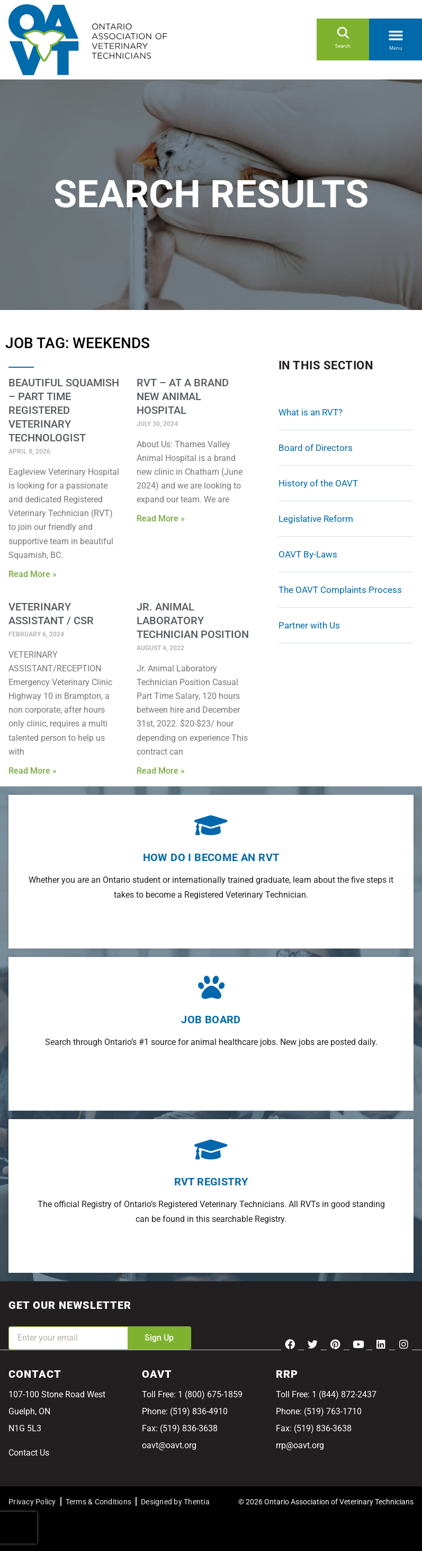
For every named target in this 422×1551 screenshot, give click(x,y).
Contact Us (28, 1453)
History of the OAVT (318, 483)
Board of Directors (316, 447)
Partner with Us (309, 625)
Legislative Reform (316, 518)
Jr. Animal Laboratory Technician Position (193, 620)
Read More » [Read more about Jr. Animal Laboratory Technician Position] (161, 771)
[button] (395, 33)
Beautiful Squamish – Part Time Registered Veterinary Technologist (63, 410)
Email (19, 1319)
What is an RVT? (311, 412)
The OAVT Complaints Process (340, 589)
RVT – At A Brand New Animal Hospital (183, 396)
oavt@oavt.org (169, 1445)
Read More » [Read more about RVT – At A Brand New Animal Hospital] (161, 518)
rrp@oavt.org (300, 1445)
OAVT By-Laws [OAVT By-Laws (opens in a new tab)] (308, 554)
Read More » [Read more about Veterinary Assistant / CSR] (32, 771)
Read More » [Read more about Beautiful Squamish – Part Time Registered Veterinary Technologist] (32, 574)
